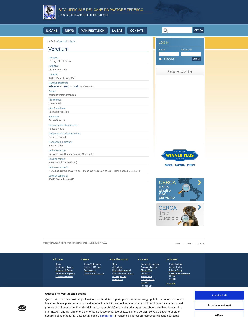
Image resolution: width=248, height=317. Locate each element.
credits (201, 243)
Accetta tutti (219, 271)
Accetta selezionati (219, 281)
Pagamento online (180, 71)
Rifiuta (219, 291)
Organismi (62, 41)
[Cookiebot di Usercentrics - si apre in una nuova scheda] (22, 310)
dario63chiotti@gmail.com (62, 95)
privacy (189, 243)
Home (177, 243)
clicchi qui (106, 292)
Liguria (72, 41)
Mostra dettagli (181, 310)
